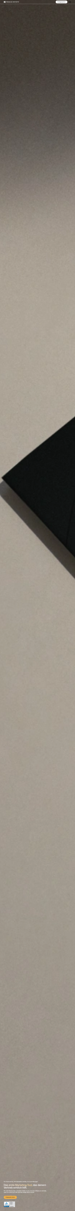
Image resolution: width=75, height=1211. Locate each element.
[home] (11, 2)
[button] (69, 2)
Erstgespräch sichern (10, 1197)
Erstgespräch (61, 2)
